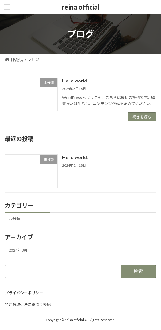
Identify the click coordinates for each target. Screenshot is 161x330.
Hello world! (75, 80)
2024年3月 (18, 250)
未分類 (14, 218)
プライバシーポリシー (24, 292)
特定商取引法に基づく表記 (28, 304)
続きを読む (141, 116)
